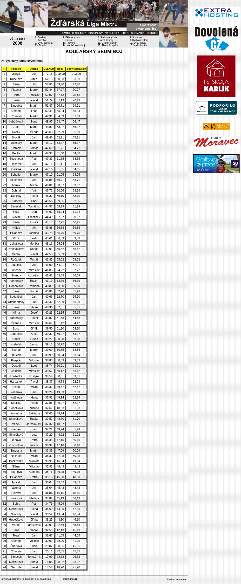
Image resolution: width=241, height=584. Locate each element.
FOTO (124, 33)
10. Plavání (69, 42)
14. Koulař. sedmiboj (74, 45)
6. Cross (67, 40)
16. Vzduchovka (138, 45)
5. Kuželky (40, 40)
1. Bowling (40, 37)
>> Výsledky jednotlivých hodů (22, 60)
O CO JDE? (79, 33)
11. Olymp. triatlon (107, 42)
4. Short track (136, 37)
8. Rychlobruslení (138, 40)
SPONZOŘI (138, 33)
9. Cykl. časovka (44, 42)
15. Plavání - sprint (108, 45)
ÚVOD (66, 33)
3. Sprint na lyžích (107, 37)
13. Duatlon (41, 45)
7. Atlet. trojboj (105, 40)
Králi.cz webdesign (177, 579)
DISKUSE (152, 33)
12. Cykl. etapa (137, 42)
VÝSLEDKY (112, 33)
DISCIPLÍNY (95, 33)
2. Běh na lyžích (71, 37)
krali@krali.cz (70, 579)
